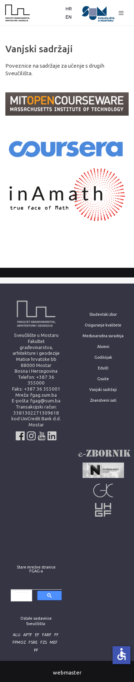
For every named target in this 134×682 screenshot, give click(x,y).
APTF (27, 635)
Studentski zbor (103, 314)
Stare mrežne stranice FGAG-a (36, 569)
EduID (103, 368)
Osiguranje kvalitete (103, 325)
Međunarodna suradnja (103, 336)
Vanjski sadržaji (103, 390)
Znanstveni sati (103, 400)
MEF (54, 642)
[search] (20, 596)
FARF (46, 635)
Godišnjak (103, 357)
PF (36, 650)
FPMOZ (19, 642)
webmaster (67, 672)
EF (37, 635)
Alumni (103, 347)
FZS (43, 642)
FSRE (33, 642)
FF (56, 635)
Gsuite (103, 379)
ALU (16, 635)
